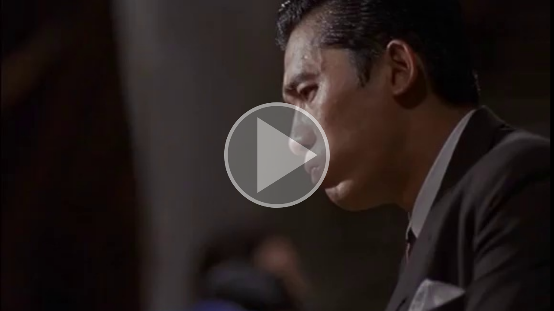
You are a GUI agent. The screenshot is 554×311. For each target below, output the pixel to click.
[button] (277, 155)
